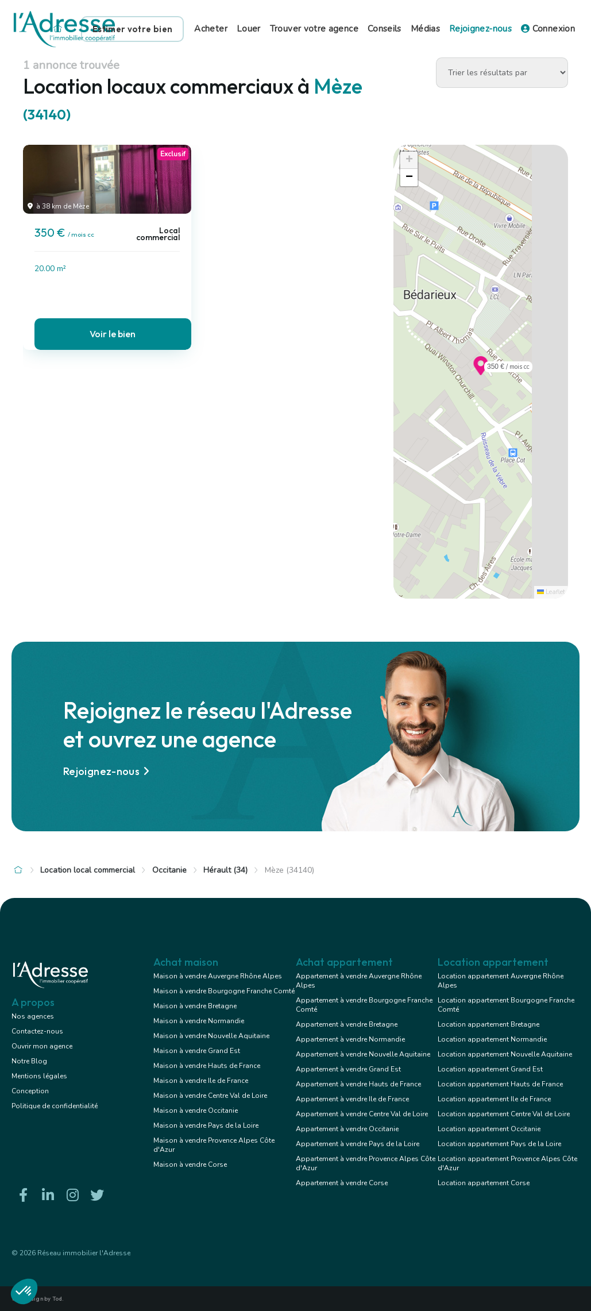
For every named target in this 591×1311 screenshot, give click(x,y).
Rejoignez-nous (480, 28)
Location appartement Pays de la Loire (499, 1143)
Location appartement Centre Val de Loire (504, 1114)
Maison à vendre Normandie (198, 1020)
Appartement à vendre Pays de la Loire (357, 1143)
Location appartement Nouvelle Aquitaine (505, 1054)
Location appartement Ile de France (494, 1099)
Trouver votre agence (314, 28)
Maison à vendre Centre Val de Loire (210, 1095)
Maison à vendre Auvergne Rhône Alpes (217, 976)
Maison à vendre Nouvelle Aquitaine (211, 1035)
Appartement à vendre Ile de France (352, 1099)
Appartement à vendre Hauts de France (358, 1084)
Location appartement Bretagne (488, 1024)
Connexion (548, 28)
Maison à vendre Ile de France (200, 1080)
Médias (425, 28)
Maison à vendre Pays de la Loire (205, 1125)
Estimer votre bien (132, 29)
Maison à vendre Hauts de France (206, 1065)
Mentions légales (39, 1076)
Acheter (210, 28)
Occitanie (169, 870)
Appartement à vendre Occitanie (347, 1128)
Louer (249, 28)
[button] (480, 371)
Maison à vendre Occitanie (195, 1110)
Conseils (384, 28)
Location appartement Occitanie (489, 1128)
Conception (30, 1091)
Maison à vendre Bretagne (195, 1006)
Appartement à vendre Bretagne (346, 1024)
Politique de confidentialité (54, 1106)
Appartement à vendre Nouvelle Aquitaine (363, 1054)
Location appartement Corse (484, 1182)
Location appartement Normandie (492, 1039)
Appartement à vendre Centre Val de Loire (362, 1114)
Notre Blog (29, 1061)
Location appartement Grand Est (490, 1069)
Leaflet (551, 592)
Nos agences (32, 1016)
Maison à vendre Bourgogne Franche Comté (224, 991)
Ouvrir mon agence (41, 1046)
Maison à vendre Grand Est (196, 1050)
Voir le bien (113, 334)
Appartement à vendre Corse (342, 1182)
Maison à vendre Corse (190, 1164)
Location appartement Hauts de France (500, 1084)
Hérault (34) (225, 870)
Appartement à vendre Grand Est (348, 1069)
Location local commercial (87, 870)
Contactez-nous (37, 1031)
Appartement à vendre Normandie (350, 1039)
